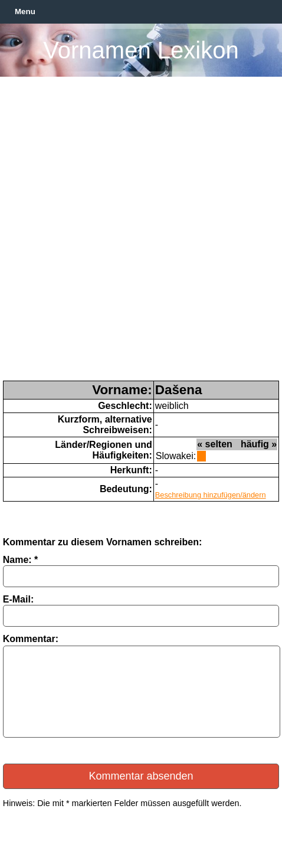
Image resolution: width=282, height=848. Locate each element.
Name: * (20, 560)
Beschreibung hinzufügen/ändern (210, 494)
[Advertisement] (141, 234)
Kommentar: (30, 639)
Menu (25, 11)
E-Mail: (18, 599)
